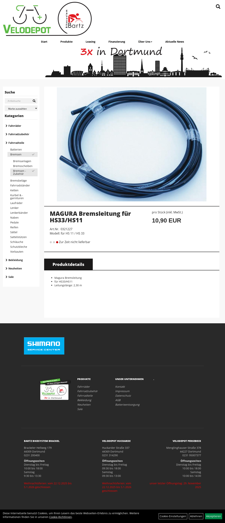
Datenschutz (123, 395)
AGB (117, 400)
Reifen (14, 227)
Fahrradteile (16, 143)
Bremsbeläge (18, 180)
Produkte (66, 41)
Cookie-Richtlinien (60, 517)
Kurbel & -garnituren (17, 196)
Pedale (14, 222)
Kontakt (120, 386)
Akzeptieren (213, 516)
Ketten (14, 190)
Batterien (16, 149)
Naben (14, 217)
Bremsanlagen (22, 161)
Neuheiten (15, 268)
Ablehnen (196, 516)
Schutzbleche (18, 247)
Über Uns (145, 41)
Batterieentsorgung (127, 404)
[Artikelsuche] (218, 7)
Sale (11, 277)
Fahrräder (14, 126)
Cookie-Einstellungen (173, 516)
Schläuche (16, 242)
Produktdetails (68, 264)
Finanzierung (116, 41)
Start (44, 41)
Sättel (13, 232)
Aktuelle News (174, 41)
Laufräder (16, 203)
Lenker (14, 208)
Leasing (90, 41)
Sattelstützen (18, 237)
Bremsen (16, 154)
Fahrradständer (20, 185)
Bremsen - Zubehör (19, 172)
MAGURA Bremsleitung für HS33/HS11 (90, 216)
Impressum (122, 391)
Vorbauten (16, 251)
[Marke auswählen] (21, 108)
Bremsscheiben (23, 166)
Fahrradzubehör (18, 134)
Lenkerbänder (19, 212)
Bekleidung (15, 260)
